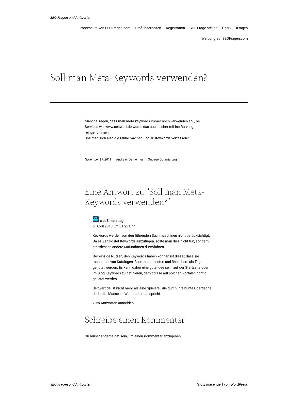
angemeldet (110, 336)
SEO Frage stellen (203, 28)
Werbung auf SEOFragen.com (224, 38)
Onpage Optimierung (162, 159)
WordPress (239, 384)
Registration (175, 28)
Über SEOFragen (235, 28)
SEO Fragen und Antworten (70, 17)
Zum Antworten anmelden (113, 303)
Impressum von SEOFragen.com (105, 28)
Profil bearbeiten (148, 28)
